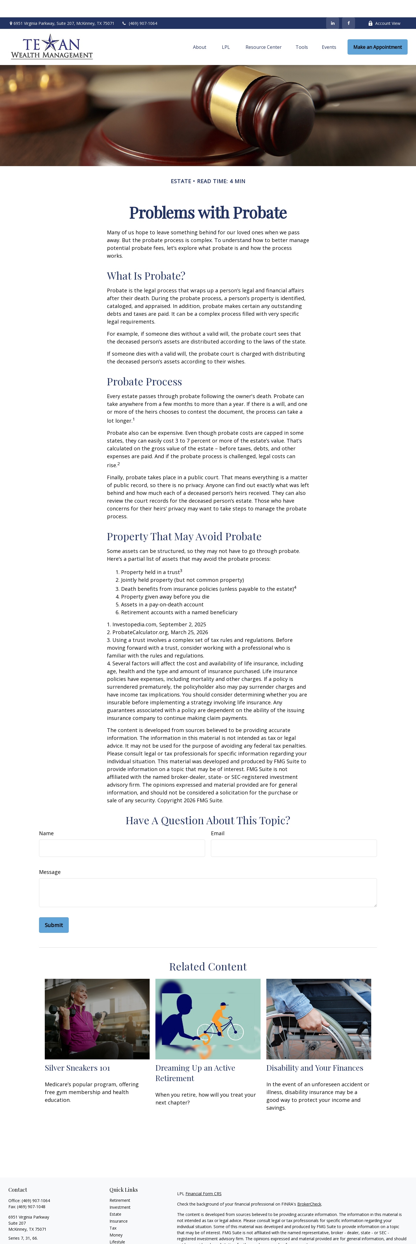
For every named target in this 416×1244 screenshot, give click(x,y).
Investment (120, 1190)
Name (46, 815)
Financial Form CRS (203, 1176)
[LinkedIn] (332, 6)
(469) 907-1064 (139, 6)
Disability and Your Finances (314, 1050)
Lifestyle (117, 1224)
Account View (384, 6)
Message (50, 854)
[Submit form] (54, 908)
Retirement (119, 1183)
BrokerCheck (309, 1186)
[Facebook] (348, 6)
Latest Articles (122, 1231)
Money (115, 1217)
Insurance (118, 1203)
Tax (112, 1210)
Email (217, 815)
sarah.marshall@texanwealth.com (39, 1231)
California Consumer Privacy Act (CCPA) (368, 1238)
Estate (115, 1197)
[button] (199, 30)
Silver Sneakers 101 (77, 1050)
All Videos (118, 1238)
